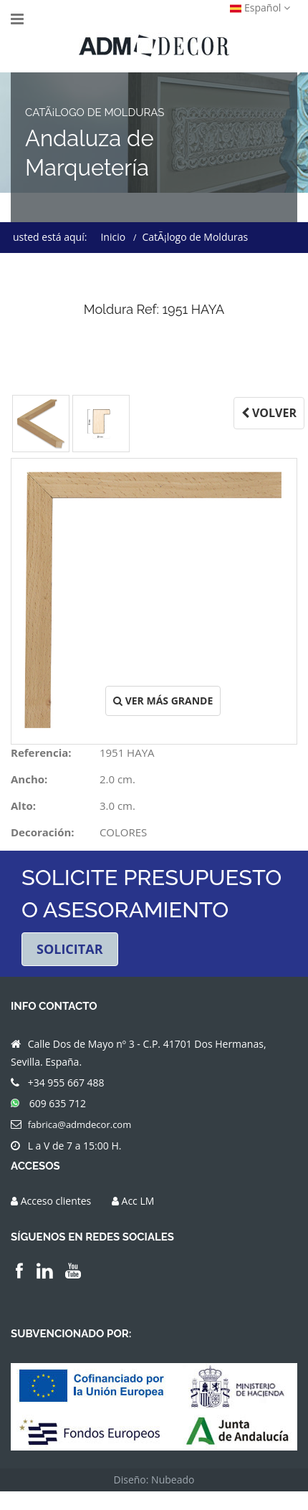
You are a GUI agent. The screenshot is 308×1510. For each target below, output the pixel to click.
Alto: (23, 805)
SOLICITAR (70, 949)
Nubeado (172, 1481)
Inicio (112, 237)
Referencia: (41, 752)
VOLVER (269, 413)
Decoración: (42, 832)
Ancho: (29, 779)
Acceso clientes (56, 1202)
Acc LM (138, 1202)
